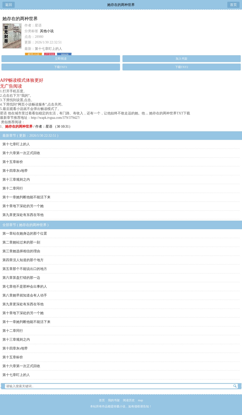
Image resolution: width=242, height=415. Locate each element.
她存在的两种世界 (121, 5)
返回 (8, 5)
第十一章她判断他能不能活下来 (26, 197)
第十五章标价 (12, 162)
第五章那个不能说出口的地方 (24, 269)
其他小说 (47, 31)
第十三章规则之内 (16, 179)
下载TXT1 (60, 67)
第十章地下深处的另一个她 (23, 206)
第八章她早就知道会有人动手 (24, 295)
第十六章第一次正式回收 (21, 153)
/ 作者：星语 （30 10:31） (38, 126)
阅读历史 (129, 400)
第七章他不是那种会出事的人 (24, 286)
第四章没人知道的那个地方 (23, 260)
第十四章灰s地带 (15, 171)
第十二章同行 (12, 188)
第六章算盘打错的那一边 (21, 278)
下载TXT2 (181, 67)
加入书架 (181, 58)
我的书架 (114, 400)
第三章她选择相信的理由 (21, 251)
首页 (233, 5)
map (140, 400)
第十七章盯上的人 (48, 49)
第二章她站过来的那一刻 (21, 242)
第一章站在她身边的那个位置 (24, 233)
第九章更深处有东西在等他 (23, 215)
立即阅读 (61, 58)
